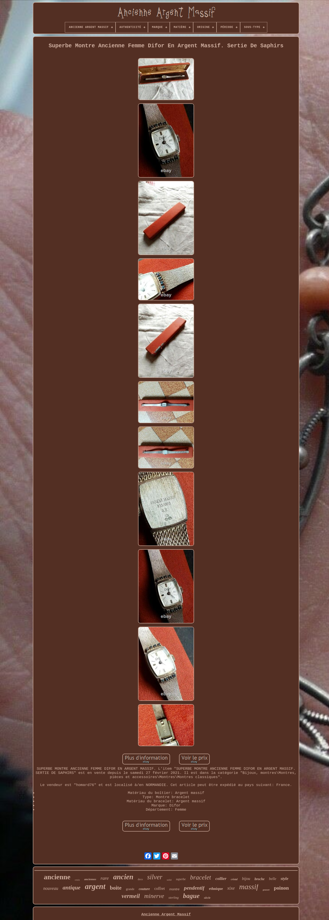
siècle (207, 897)
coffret (159, 888)
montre (174, 889)
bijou (246, 878)
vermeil (131, 896)
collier (220, 878)
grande (130, 889)
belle (272, 879)
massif (248, 887)
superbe (181, 879)
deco (140, 879)
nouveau (50, 888)
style (284, 878)
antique (71, 887)
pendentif (194, 888)
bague (191, 895)
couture (144, 889)
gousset (266, 890)
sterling (173, 897)
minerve (154, 895)
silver (154, 877)
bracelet (200, 877)
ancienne (57, 877)
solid (169, 879)
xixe (231, 888)
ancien (123, 877)
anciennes (90, 879)
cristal (234, 879)
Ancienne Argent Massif (166, 914)
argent (95, 886)
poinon (281, 888)
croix (77, 879)
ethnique (216, 889)
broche (259, 879)
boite (116, 888)
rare (105, 878)
